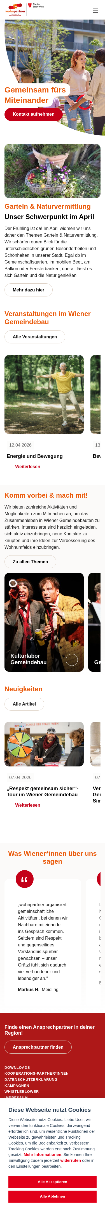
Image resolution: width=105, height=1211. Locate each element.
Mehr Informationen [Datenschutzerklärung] (42, 1154)
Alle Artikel (24, 704)
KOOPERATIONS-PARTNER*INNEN (36, 1073)
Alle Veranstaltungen (35, 336)
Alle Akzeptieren (52, 1182)
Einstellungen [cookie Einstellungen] (28, 1166)
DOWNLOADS (17, 1067)
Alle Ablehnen (52, 1196)
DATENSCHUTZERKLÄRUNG (31, 1079)
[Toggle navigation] (96, 10)
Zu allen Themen (30, 561)
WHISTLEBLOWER (21, 1091)
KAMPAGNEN (16, 1086)
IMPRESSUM (16, 1098)
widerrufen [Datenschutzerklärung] (70, 1160)
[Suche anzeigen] (85, 9)
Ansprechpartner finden (38, 1047)
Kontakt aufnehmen (33, 114)
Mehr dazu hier (28, 290)
